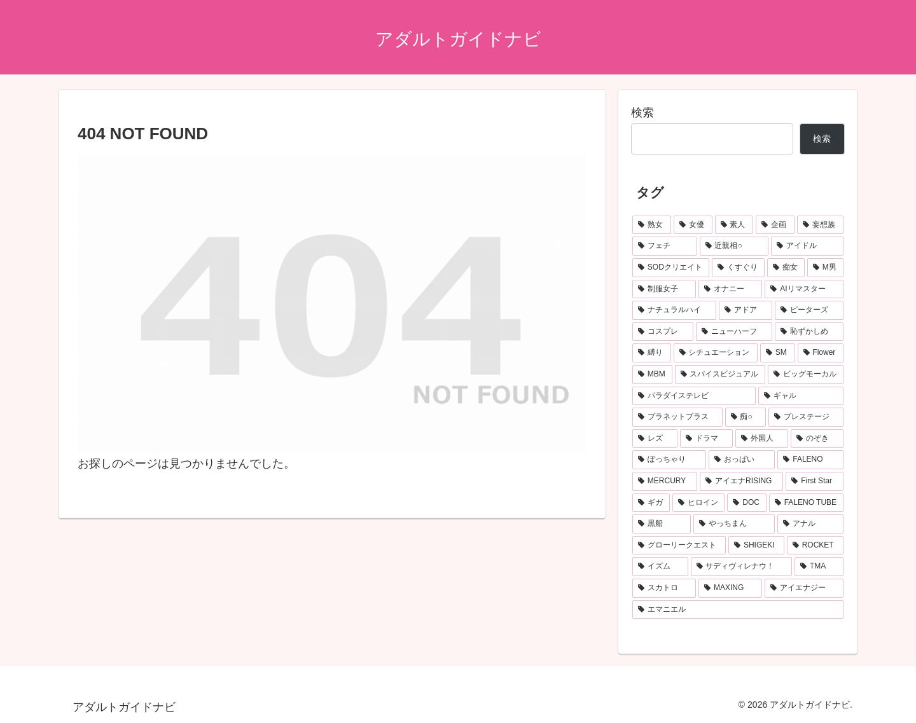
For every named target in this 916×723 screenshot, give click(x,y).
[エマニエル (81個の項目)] (737, 609)
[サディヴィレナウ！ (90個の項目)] (742, 566)
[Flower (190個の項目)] (821, 352)
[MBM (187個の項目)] (652, 374)
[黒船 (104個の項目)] (661, 524)
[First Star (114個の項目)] (814, 481)
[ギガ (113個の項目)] (651, 503)
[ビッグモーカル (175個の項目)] (805, 374)
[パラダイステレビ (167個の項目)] (694, 396)
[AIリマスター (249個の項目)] (804, 289)
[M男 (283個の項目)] (825, 267)
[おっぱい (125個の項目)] (742, 459)
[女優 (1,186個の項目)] (693, 225)
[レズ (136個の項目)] (654, 438)
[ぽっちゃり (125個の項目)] (669, 459)
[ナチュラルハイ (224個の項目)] (674, 310)
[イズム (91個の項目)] (660, 566)
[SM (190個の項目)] (777, 352)
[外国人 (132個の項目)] (761, 438)
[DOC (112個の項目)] (746, 503)
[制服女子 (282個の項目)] (664, 289)
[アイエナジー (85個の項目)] (804, 588)
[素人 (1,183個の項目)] (734, 225)
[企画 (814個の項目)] (775, 225)
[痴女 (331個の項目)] (786, 267)
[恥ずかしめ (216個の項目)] (809, 331)
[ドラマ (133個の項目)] (706, 438)
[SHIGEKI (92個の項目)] (756, 545)
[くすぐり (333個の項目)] (738, 267)
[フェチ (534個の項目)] (664, 246)
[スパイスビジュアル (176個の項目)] (720, 374)
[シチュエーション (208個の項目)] (716, 352)
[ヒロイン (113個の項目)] (698, 503)
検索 (642, 112)
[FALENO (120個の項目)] (810, 459)
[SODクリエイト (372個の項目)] (670, 267)
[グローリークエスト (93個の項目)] (679, 545)
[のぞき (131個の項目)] (817, 438)
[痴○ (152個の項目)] (746, 417)
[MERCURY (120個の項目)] (664, 481)
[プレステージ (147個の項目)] (805, 417)
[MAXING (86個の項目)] (730, 588)
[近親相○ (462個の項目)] (734, 246)
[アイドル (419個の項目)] (807, 246)
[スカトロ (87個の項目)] (664, 588)
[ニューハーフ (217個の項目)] (734, 331)
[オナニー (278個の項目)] (730, 289)
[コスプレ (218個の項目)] (662, 331)
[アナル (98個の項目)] (810, 524)
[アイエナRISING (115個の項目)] (741, 481)
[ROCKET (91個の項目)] (815, 545)
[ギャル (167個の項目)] (800, 396)
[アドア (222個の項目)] (745, 310)
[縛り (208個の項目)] (651, 352)
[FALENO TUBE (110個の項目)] (806, 503)
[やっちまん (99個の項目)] (734, 524)
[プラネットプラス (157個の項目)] (677, 417)
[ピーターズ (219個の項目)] (809, 310)
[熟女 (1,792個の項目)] (651, 225)
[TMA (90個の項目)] (819, 566)
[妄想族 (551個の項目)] (820, 225)
